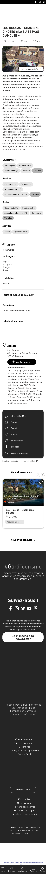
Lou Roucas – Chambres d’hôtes (20, 511)
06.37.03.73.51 (18, 416)
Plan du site (13, 830)
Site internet (17, 440)
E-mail (14, 422)
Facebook (14, 446)
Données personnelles (23, 834)
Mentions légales (30, 830)
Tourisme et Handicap (18, 827)
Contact (34, 827)
